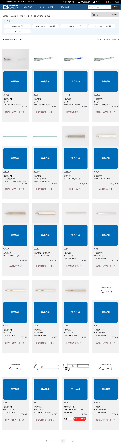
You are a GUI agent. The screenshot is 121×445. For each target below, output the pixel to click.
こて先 (47, 16)
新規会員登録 (85, 2)
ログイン (99, 2)
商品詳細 (15, 81)
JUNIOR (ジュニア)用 (73, 26)
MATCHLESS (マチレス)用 (102, 26)
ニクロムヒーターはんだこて (31, 16)
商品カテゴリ (29, 7)
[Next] (74, 441)
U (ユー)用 (17, 31)
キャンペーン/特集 (46, 7)
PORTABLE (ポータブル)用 (45, 26)
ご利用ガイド (69, 2)
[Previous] (47, 441)
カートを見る (114, 2)
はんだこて (14, 16)
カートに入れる (80, 419)
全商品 (5, 16)
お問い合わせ (65, 7)
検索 (115, 7)
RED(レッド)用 (17, 26)
